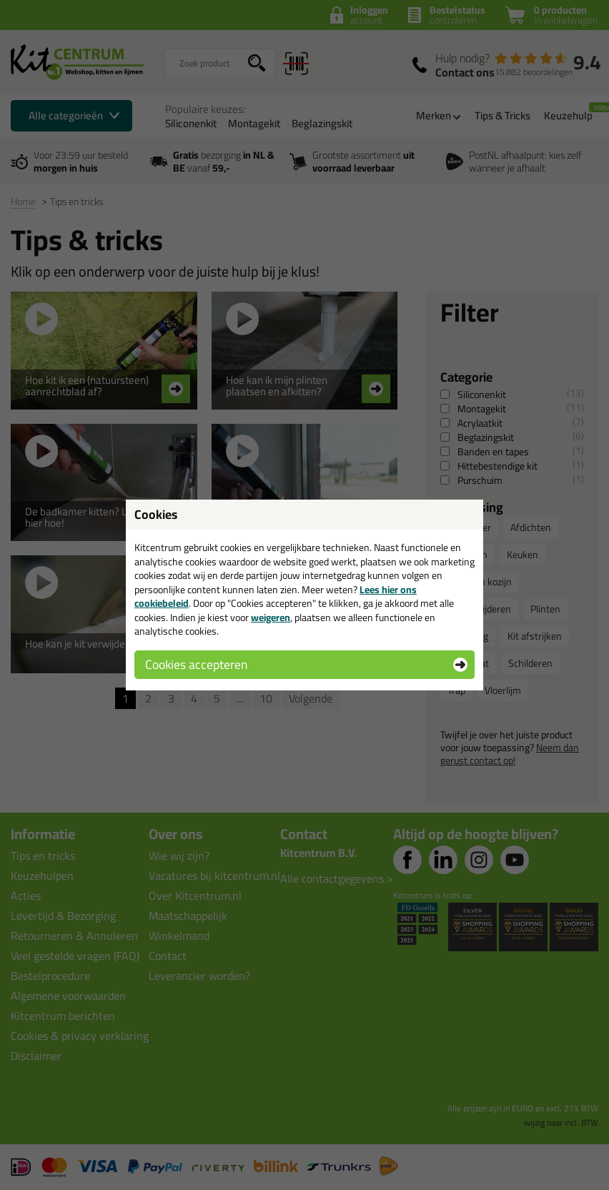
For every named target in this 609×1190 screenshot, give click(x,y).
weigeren (270, 617)
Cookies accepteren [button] (196, 664)
